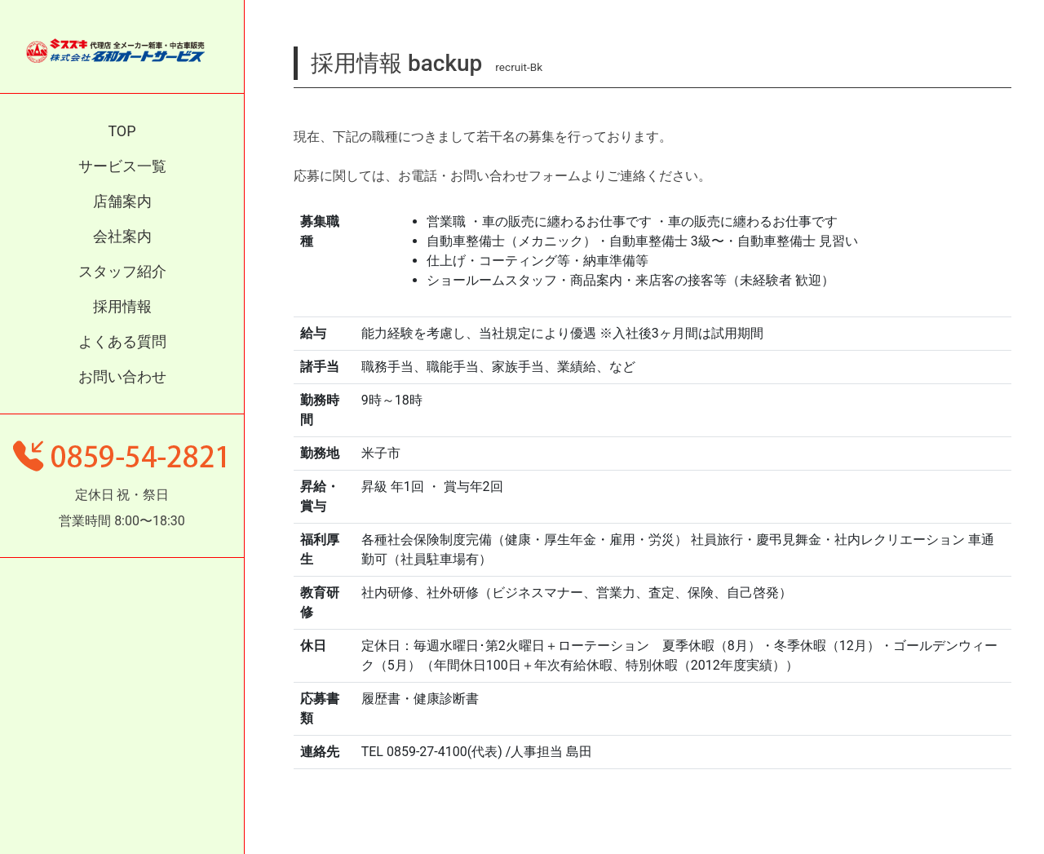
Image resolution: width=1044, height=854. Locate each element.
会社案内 (122, 236)
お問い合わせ (122, 376)
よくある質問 (122, 341)
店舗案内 (122, 201)
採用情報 (122, 306)
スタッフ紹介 (122, 271)
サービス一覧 (122, 166)
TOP (121, 130)
